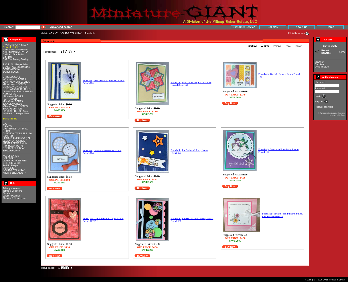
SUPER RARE (10, 118)
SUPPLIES (8, 168)
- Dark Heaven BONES (14, 84)
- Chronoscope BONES (14, 79)
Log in (318, 96)
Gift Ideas (7, 57)
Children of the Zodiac (14, 54)
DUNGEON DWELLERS (15, 86)
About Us (301, 27)
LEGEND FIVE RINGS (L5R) (17, 138)
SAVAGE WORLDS (12, 104)
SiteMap (7, 193)
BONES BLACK (11, 72)
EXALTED (8, 136)
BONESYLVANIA (11, 69)
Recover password (324, 107)
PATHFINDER (10, 99)
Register (319, 101)
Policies (273, 27)
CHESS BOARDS (11, 163)
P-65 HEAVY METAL (13, 146)
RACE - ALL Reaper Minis (15, 64)
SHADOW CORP (11, 150)
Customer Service (244, 27)
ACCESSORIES (11, 156)
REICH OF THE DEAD (14, 148)
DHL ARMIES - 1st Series (15, 128)
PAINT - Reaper (10, 165)
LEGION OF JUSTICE (14, 141)
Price (288, 46)
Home (330, 27)
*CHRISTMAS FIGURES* (15, 49)
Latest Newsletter (11, 196)
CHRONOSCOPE (11, 77)
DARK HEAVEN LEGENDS (16, 82)
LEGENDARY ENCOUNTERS (18, 91)
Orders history (322, 67)
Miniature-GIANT (49, 33)
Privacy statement (11, 188)
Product (277, 46)
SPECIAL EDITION (12, 108)
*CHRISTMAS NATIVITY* (15, 52)
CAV (5, 124)
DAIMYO (7, 126)
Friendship (90, 33)
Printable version (296, 33)
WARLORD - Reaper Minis (16, 113)
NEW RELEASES (11, 47)
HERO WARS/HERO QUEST (17, 89)
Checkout (319, 64)
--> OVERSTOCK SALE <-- (16, 45)
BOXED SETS (10, 158)
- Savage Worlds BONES (15, 106)
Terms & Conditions (12, 191)
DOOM (6, 131)
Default (298, 46)
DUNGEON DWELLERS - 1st (17, 133)
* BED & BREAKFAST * (14, 173)
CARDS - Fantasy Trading (16, 59)
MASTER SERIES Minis (15, 143)
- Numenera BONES (13, 96)
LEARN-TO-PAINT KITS (15, 160)
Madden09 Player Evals (14, 198)
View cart (319, 62)
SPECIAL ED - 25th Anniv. (16, 111)
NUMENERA (9, 94)
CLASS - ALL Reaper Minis (16, 67)
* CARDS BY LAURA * (71, 33)
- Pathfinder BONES (13, 101)
